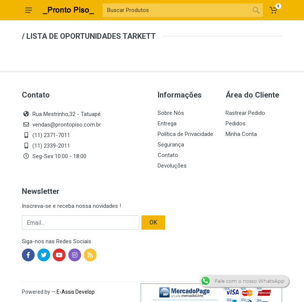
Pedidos (236, 123)
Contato (168, 155)
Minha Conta (241, 134)
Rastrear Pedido (245, 113)
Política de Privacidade (185, 134)
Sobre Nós (171, 113)
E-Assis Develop (76, 292)
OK (153, 222)
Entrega (167, 123)
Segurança (171, 144)
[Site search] (176, 10)
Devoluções (172, 165)
